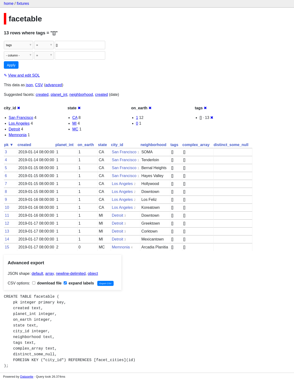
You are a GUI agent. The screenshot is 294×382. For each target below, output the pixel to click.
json (29, 85)
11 (7, 215)
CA (74, 118)
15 (7, 247)
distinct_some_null (231, 145)
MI (74, 123)
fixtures (23, 3)
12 (7, 223)
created (42, 94)
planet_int (59, 94)
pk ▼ (8, 145)
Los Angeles (19, 123)
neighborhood (81, 94)
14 (7, 239)
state (102, 145)
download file (47, 283)
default (37, 273)
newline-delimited (71, 273)
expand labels (79, 283)
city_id (117, 145)
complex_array (195, 145)
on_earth (86, 145)
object (93, 273)
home (8, 3)
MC (75, 129)
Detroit (14, 129)
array (49, 273)
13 (7, 231)
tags (174, 145)
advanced (53, 85)
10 (7, 207)
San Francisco (21, 118)
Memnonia (18, 135)
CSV (39, 85)
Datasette (26, 376)
